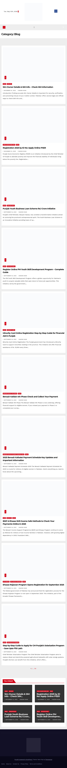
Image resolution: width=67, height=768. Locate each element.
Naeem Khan (22, 90)
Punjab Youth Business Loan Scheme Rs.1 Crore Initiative (29, 208)
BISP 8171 (9, 517)
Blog (4, 83)
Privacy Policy (24, 764)
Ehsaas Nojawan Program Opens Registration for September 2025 (33, 585)
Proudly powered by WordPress (23, 759)
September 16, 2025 (10, 212)
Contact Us (16, 764)
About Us (8, 764)
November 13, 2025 (10, 151)
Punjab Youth (10, 205)
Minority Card (10, 329)
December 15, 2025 (10, 90)
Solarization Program (13, 642)
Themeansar (48, 759)
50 (35, 668)
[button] (64, 27)
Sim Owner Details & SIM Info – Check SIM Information (28, 87)
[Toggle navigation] (34, 27)
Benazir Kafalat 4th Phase (10, 393)
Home (3, 764)
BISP (4, 517)
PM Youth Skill (11, 266)
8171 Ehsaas (6, 581)
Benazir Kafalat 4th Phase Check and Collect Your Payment (30, 397)
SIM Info (9, 83)
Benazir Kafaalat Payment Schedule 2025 (13, 454)
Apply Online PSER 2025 (9, 144)
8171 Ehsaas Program (16, 581)
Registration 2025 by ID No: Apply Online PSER (24, 148)
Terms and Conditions (36, 764)
